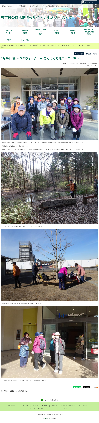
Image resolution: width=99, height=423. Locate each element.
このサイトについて (9, 6)
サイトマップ (83, 405)
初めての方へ (12, 405)
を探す (25, 32)
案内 (41, 32)
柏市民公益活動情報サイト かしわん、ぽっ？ (14, 45)
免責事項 (54, 405)
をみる (73, 32)
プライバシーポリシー (68, 405)
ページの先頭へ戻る (51, 400)
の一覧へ (9, 32)
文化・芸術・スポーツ (49, 45)
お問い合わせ (36, 6)
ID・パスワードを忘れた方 (38, 408)
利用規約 (44, 405)
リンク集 (35, 405)
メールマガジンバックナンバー (59, 408)
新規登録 (23, 6)
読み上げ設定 (92, 54)
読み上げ (80, 54)
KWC (95, 65)
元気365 (53, 418)
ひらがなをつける (90, 2)
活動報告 (35, 45)
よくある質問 (24, 405)
